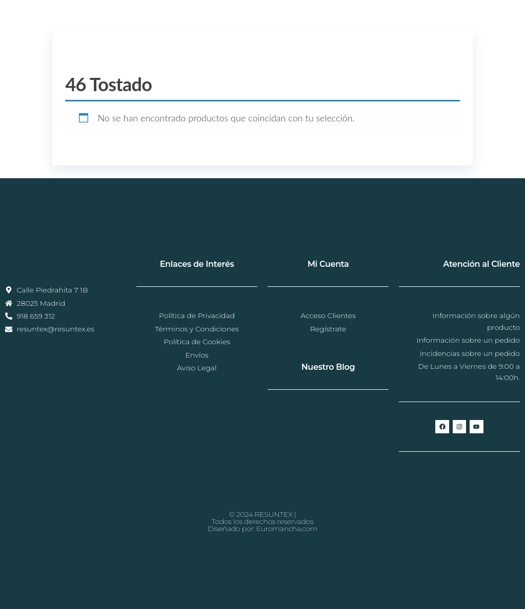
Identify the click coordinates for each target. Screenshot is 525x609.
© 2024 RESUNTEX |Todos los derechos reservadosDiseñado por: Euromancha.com (262, 521)
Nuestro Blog (328, 367)
